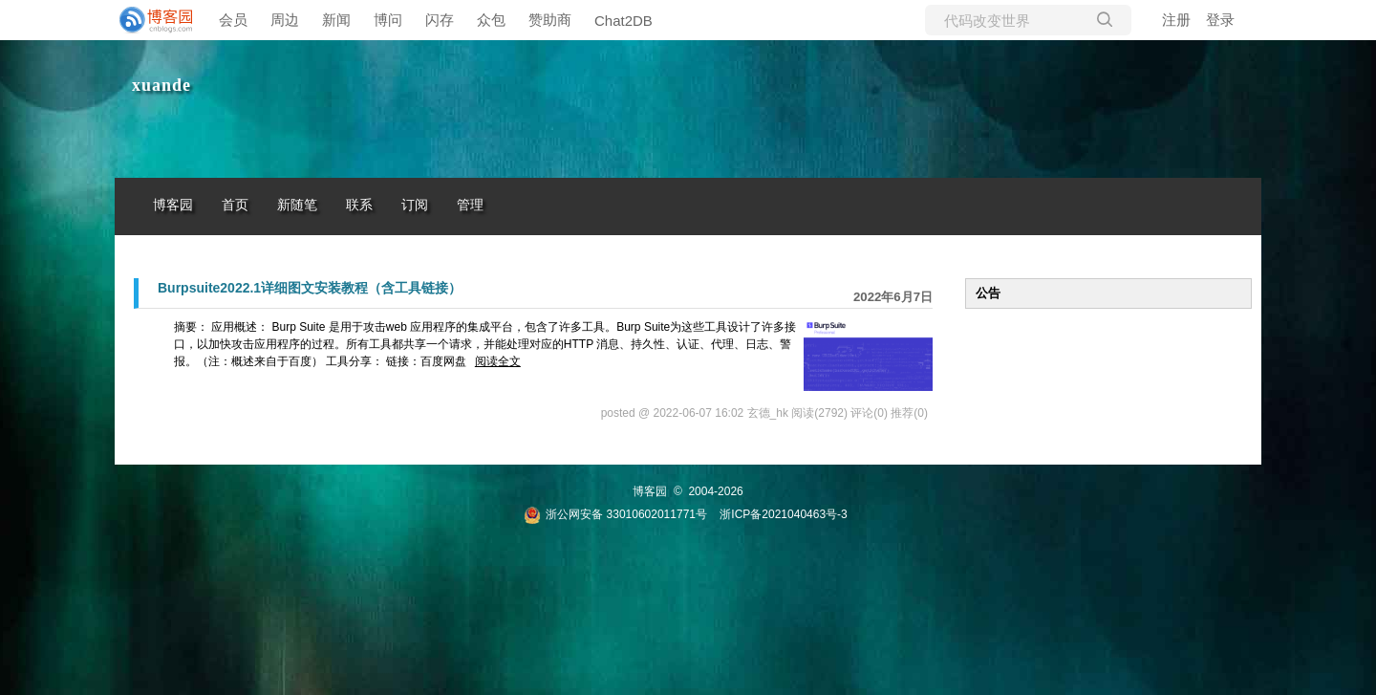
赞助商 (549, 19)
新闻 (336, 19)
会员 (233, 19)
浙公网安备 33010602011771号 (615, 514)
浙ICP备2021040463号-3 (783, 514)
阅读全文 (498, 361)
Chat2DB (623, 20)
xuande (161, 85)
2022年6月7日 (893, 297)
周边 (284, 19)
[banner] (153, 20)
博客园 (173, 205)
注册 (1176, 19)
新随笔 (297, 205)
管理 (470, 205)
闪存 (439, 19)
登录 (1220, 19)
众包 (491, 19)
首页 (235, 205)
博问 (388, 19)
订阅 (414, 205)
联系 (359, 205)
